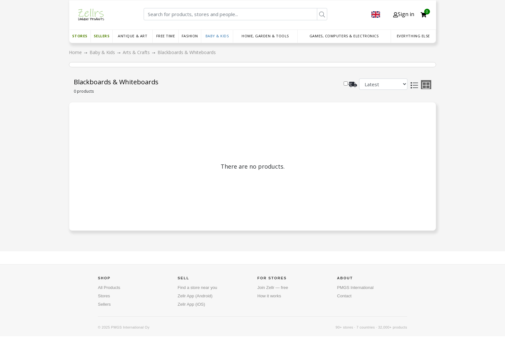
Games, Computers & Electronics (344, 35)
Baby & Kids (217, 35)
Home (76, 52)
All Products (109, 287)
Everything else (413, 35)
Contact (344, 295)
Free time (165, 35)
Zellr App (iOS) (191, 304)
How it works (269, 295)
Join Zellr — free (272, 287)
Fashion (190, 35)
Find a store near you (197, 287)
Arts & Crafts (137, 52)
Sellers (102, 35)
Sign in (403, 14)
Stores (80, 35)
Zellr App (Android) (195, 295)
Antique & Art (132, 35)
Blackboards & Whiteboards (186, 52)
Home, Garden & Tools (265, 35)
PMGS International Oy (130, 327)
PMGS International (355, 287)
